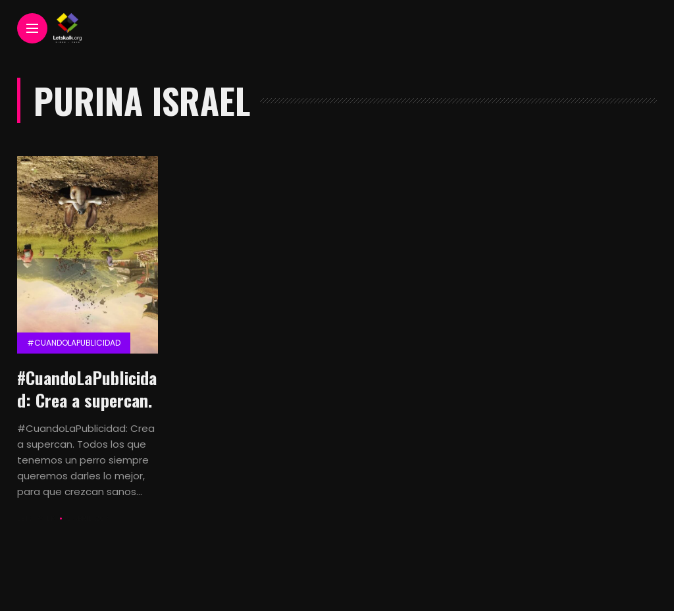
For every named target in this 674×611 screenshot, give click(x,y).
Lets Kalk (36, 518)
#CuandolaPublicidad (73, 342)
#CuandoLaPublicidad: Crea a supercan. (87, 389)
